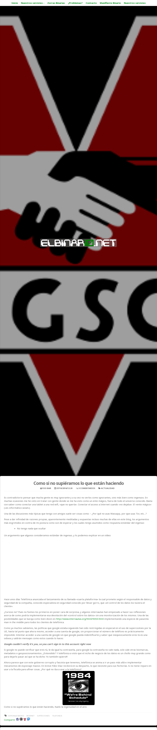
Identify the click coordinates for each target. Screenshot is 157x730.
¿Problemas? (75, 2)
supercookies (43, 716)
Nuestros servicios (32, 2)
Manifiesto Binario (110, 2)
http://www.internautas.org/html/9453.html (80, 618)
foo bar (46, 488)
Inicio (14, 2)
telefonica (57, 716)
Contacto (91, 2)
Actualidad (108, 488)
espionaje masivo (16, 716)
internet (30, 716)
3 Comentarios (86, 488)
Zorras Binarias (56, 2)
